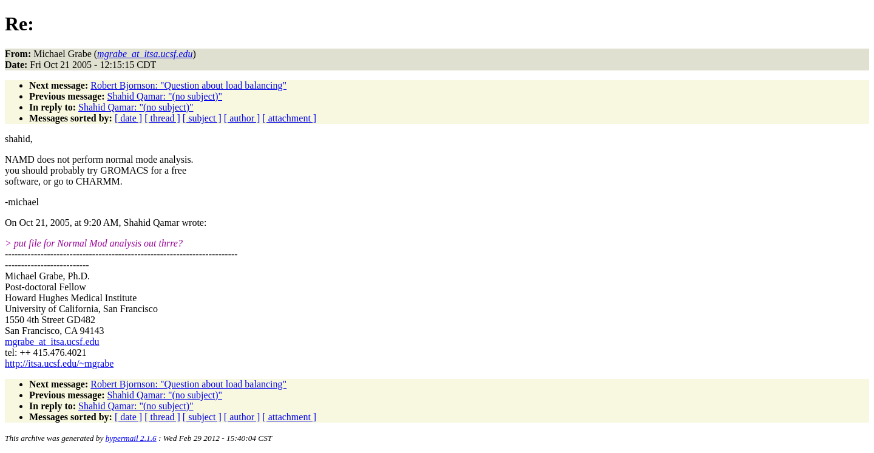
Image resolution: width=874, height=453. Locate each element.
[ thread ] (162, 118)
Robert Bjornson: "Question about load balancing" (188, 85)
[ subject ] (202, 118)
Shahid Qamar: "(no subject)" (164, 96)
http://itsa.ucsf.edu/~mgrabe (59, 363)
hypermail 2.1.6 (131, 438)
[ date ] (128, 118)
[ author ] (242, 118)
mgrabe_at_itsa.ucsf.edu (52, 341)
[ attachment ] (289, 118)
